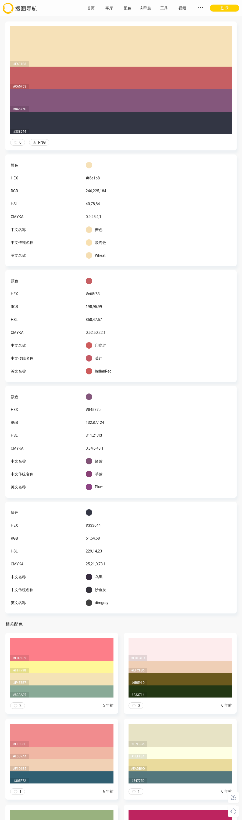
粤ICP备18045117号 (121, 815)
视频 (182, 8)
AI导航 (145, 8)
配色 (127, 8)
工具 (164, 8)
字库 (109, 8)
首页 (91, 8)
